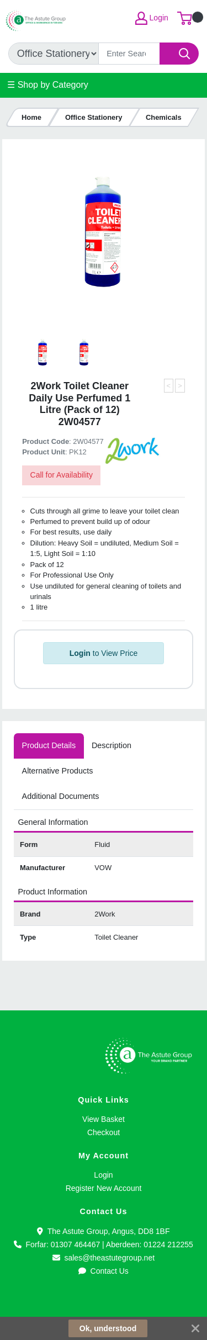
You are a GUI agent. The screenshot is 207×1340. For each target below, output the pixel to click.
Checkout (103, 1132)
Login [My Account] (151, 18)
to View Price (103, 653)
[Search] (129, 54)
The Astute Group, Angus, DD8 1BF (103, 1231)
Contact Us (103, 1271)
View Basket (103, 1119)
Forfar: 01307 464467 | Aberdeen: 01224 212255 (103, 1244)
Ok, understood (107, 1328)
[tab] (48, 746)
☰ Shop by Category (47, 84)
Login (103, 1174)
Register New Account (104, 1188)
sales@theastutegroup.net (103, 1257)
